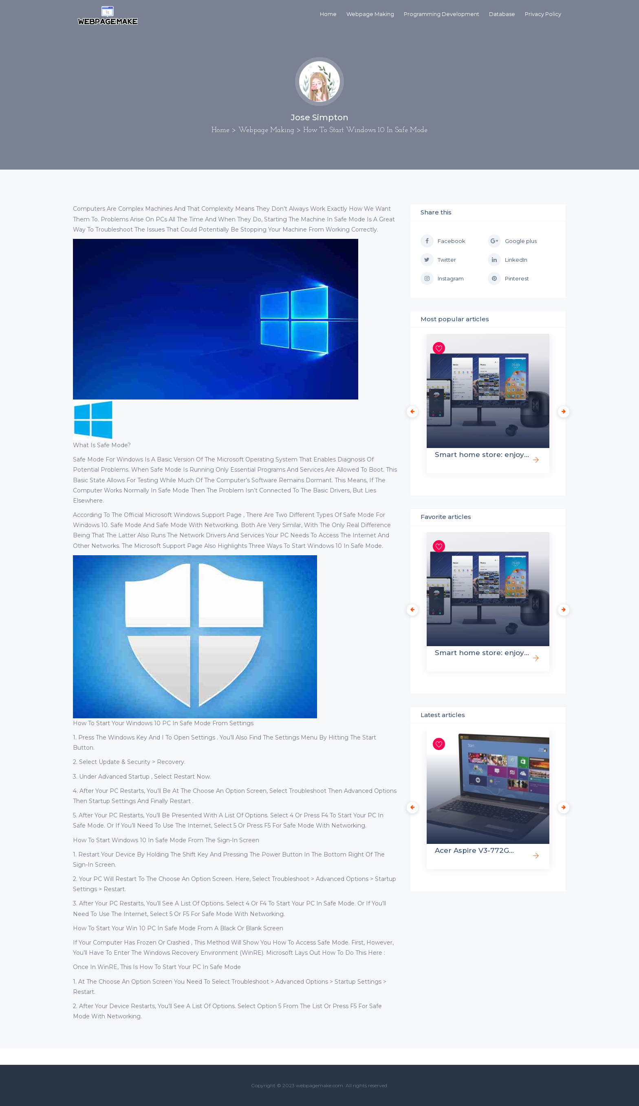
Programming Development (441, 14)
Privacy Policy (543, 14)
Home (328, 14)
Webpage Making (370, 14)
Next (561, 410)
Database (502, 14)
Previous (410, 410)
